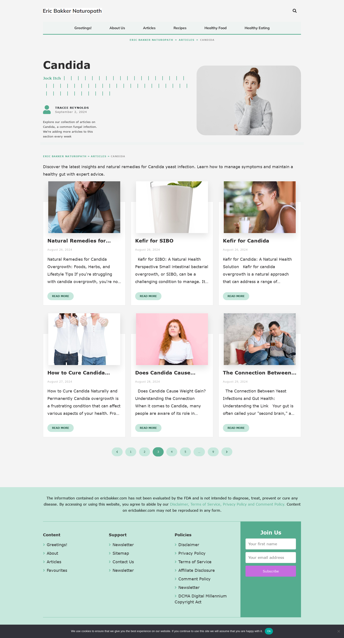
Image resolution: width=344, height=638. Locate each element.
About (50, 553)
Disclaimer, (179, 504)
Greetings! (82, 28)
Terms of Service (193, 561)
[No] (338, 631)
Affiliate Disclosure (195, 570)
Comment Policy (193, 578)
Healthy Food (215, 28)
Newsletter (121, 544)
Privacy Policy (235, 504)
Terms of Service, (206, 504)
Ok (269, 631)
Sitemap (119, 553)
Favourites (55, 570)
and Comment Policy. (266, 504)
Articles (149, 28)
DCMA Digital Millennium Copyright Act (201, 598)
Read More (60, 296)
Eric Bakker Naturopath (151, 39)
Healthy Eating (257, 28)
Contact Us (121, 561)
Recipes (180, 28)
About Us (117, 28)
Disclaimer (187, 544)
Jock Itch (52, 78)
